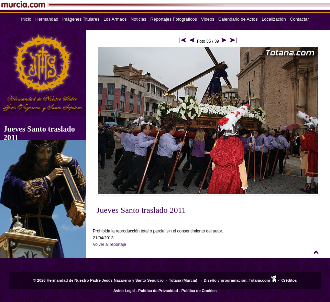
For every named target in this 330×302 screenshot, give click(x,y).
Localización (274, 19)
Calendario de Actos (238, 19)
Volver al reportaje (109, 244)
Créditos (289, 280)
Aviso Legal (124, 291)
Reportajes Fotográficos (173, 19)
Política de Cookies (199, 291)
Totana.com (259, 280)
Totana (175, 280)
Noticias (138, 19)
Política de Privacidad (158, 291)
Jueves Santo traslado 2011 (141, 210)
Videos (207, 19)
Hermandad (46, 19)
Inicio (26, 19)
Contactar (299, 19)
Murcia (190, 280)
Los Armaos (115, 19)
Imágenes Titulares (80, 19)
